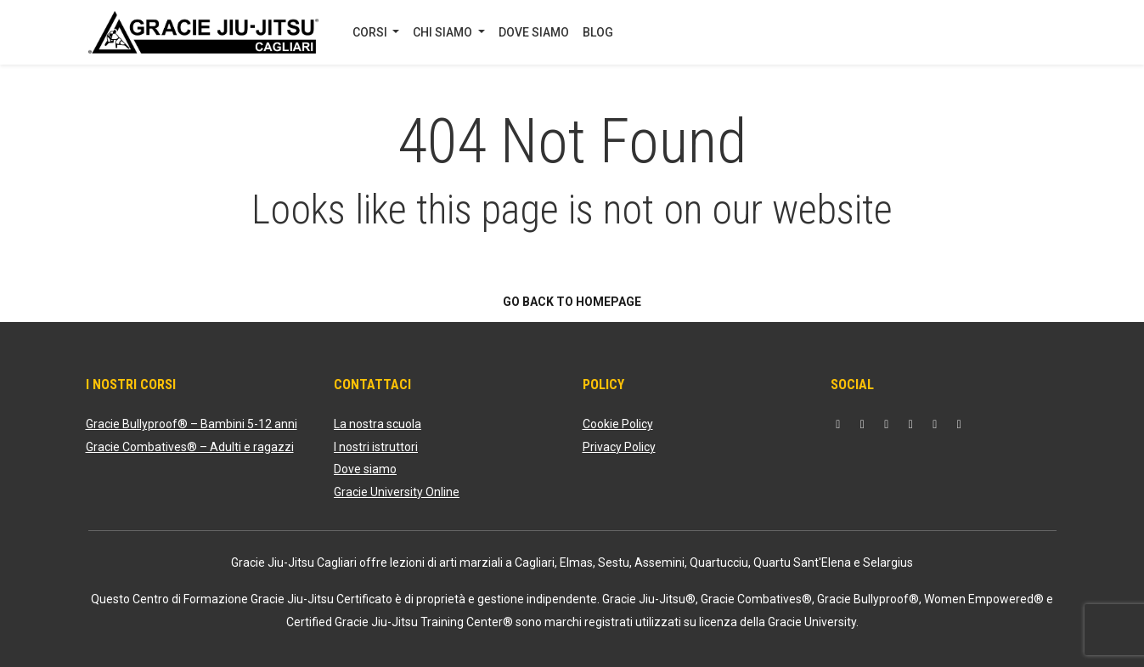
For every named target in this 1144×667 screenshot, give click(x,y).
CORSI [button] (371, 32)
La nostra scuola (377, 424)
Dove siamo (365, 469)
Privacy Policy (619, 447)
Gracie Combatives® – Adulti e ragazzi (190, 447)
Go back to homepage (572, 301)
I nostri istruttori (376, 447)
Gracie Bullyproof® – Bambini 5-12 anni (191, 424)
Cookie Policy (618, 424)
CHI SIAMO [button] (444, 32)
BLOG (598, 32)
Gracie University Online (396, 492)
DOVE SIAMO (534, 32)
